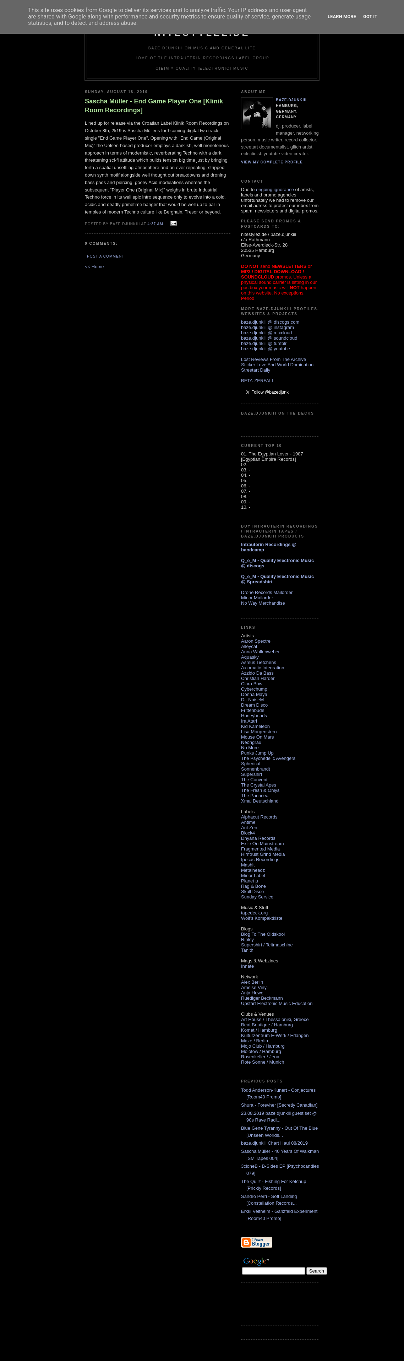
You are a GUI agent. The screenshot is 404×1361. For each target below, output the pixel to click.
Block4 (248, 833)
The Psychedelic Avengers (268, 758)
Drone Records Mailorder (267, 592)
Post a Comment (105, 256)
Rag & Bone (253, 886)
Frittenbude (252, 710)
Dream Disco (254, 705)
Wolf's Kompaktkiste (261, 918)
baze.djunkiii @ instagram (267, 327)
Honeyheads (254, 715)
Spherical (250, 763)
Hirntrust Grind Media (263, 854)
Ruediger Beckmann (262, 998)
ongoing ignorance (275, 189)
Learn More (342, 16)
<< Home (94, 266)
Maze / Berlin (254, 1040)
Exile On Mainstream (262, 843)
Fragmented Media (260, 849)
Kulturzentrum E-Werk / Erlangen (275, 1035)
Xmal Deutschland (260, 801)
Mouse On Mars (257, 737)
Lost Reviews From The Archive (273, 359)
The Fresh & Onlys (260, 790)
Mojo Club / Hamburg (263, 1046)
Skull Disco (252, 891)
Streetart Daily (255, 370)
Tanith (247, 950)
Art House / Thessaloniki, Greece (275, 1019)
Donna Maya (254, 694)
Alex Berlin (252, 982)
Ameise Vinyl (254, 987)
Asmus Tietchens (258, 662)
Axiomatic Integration (262, 667)
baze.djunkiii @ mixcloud (266, 332)
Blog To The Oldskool (263, 934)
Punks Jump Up (257, 753)
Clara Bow (251, 683)
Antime (248, 822)
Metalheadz (253, 870)
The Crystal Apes (258, 785)
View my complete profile (272, 162)
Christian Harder (258, 678)
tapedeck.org (254, 913)
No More (250, 747)
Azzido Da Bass (257, 673)
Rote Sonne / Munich (262, 1062)
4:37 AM (155, 224)
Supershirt (251, 774)
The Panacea (254, 795)
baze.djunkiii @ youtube (265, 348)
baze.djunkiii (291, 100)
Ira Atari (249, 721)
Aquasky (250, 657)
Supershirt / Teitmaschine (267, 944)
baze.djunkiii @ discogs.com (270, 322)
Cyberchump (254, 689)
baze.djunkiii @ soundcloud (269, 338)
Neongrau (251, 742)
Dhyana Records (258, 838)
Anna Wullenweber (260, 651)
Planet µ (249, 881)
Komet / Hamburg (259, 1030)
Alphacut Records (259, 817)
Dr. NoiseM (252, 699)
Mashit (248, 865)
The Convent (254, 779)
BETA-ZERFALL (257, 380)
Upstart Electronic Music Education (277, 1003)
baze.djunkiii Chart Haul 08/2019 (274, 1143)
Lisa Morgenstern (259, 731)
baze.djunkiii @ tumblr (263, 343)
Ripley (247, 939)
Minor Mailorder (257, 597)
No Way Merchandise (263, 603)
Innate (247, 966)
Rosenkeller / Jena (260, 1056)
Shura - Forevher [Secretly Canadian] (279, 1105)
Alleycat (249, 646)
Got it (370, 16)
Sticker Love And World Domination (277, 364)
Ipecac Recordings (260, 859)
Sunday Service (257, 897)
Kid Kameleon (255, 726)
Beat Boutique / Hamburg (267, 1024)
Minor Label (253, 875)
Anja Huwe (252, 992)
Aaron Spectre (256, 641)
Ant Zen (249, 827)
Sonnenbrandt (255, 769)
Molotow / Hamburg (261, 1051)
